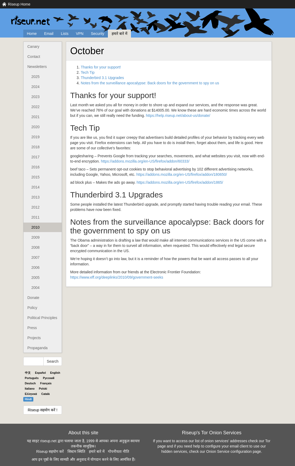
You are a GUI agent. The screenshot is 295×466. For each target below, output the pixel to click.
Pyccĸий (48, 378)
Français (46, 383)
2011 (35, 217)
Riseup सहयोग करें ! (42, 410)
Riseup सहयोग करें (50, 451)
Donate (33, 298)
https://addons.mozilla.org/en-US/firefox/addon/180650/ (181, 174)
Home (32, 33)
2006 (35, 267)
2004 (35, 287)
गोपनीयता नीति (118, 451)
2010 (35, 227)
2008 (35, 247)
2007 (35, 257)
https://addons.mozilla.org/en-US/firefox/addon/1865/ (180, 182)
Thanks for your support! (101, 67)
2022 (35, 107)
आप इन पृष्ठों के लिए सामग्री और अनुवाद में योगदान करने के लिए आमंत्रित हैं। (83, 459)
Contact (34, 56)
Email (48, 33)
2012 (35, 207)
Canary (33, 46)
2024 (35, 87)
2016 (35, 167)
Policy (32, 308)
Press (32, 328)
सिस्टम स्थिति (76, 451)
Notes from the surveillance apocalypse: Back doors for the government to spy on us (150, 83)
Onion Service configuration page (233, 451)
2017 (35, 157)
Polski (43, 388)
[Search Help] (33, 361)
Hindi (28, 399)
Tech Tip (87, 72)
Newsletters (37, 66)
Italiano (30, 388)
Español (40, 372)
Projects (34, 338)
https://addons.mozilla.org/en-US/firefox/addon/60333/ (145, 161)
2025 (35, 77)
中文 (28, 372)
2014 (35, 187)
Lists (65, 33)
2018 (35, 147)
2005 (35, 277)
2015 (35, 177)
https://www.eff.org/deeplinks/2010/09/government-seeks (116, 277)
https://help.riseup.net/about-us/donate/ (178, 115)
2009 (35, 237)
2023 (35, 97)
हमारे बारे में (119, 33)
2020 (35, 127)
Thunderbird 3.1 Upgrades (102, 78)
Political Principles (42, 318)
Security (97, 33)
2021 (35, 117)
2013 (35, 197)
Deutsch (30, 383)
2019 (35, 137)
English (55, 372)
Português (32, 378)
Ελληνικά (31, 393)
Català (45, 393)
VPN (80, 33)
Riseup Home (19, 4)
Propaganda (38, 348)
